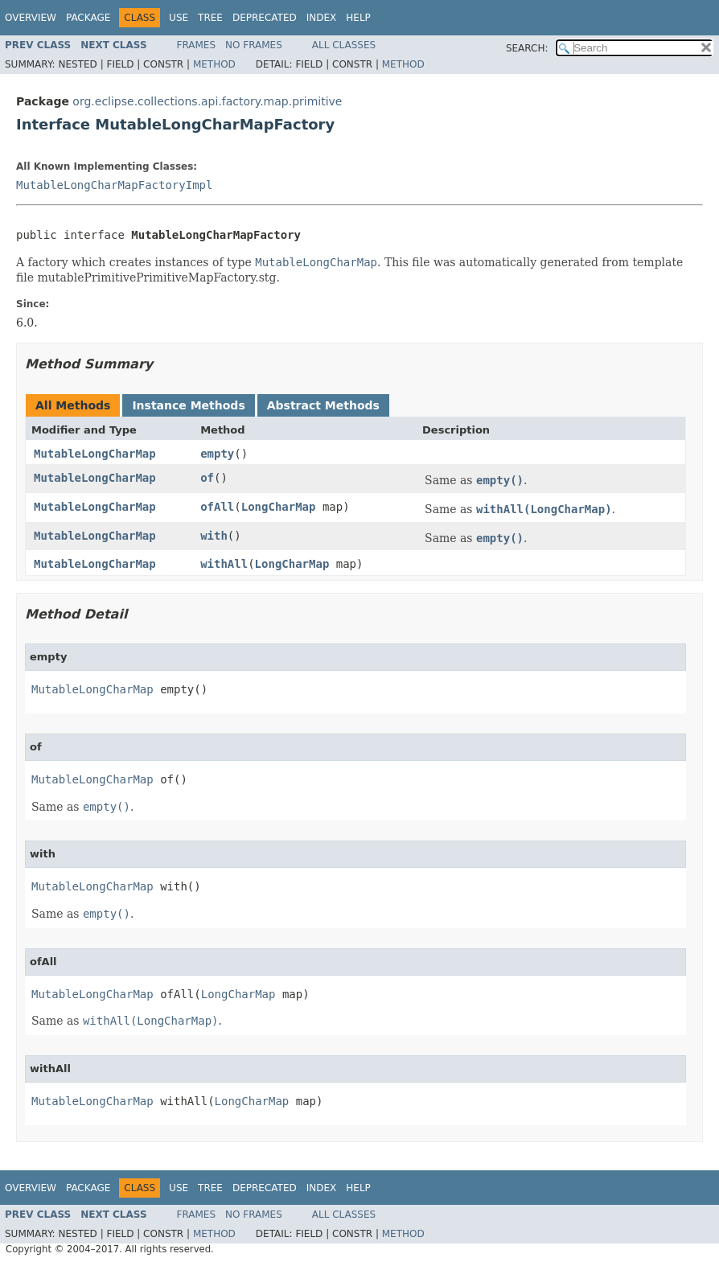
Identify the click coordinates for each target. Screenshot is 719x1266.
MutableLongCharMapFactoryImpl (114, 185)
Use (178, 17)
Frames (196, 45)
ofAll (217, 506)
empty (217, 453)
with (214, 535)
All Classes (344, 45)
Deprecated (264, 17)
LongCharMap (278, 506)
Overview (30, 17)
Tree (210, 17)
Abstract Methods (323, 405)
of (207, 477)
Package (88, 17)
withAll (224, 563)
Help (358, 17)
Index (321, 17)
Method (214, 64)
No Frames (253, 45)
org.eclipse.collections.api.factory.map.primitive (207, 101)
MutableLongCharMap (95, 453)
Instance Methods (188, 405)
